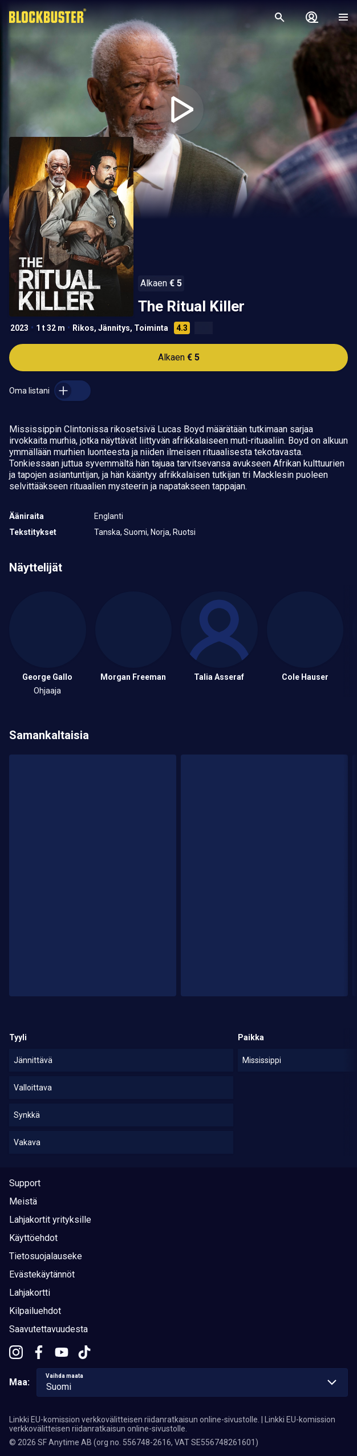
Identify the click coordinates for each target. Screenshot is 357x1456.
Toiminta (151, 327)
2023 (19, 327)
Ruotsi (184, 532)
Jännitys (114, 327)
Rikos (83, 327)
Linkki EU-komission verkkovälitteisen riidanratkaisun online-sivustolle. (134, 1419)
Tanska (107, 532)
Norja (160, 532)
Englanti (108, 516)
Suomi (135, 532)
